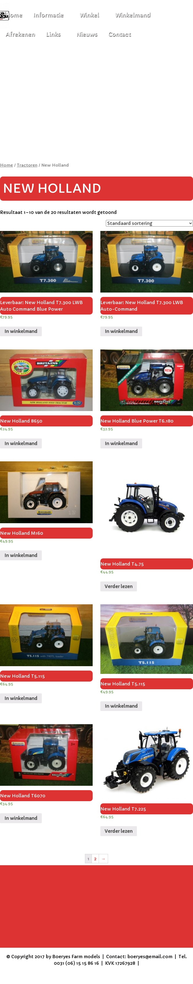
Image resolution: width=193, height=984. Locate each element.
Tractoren (27, 165)
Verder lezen (119, 586)
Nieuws (86, 34)
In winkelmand (20, 331)
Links (53, 34)
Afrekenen (20, 34)
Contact (119, 34)
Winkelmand (132, 15)
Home (6, 165)
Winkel (89, 15)
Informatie (48, 15)
